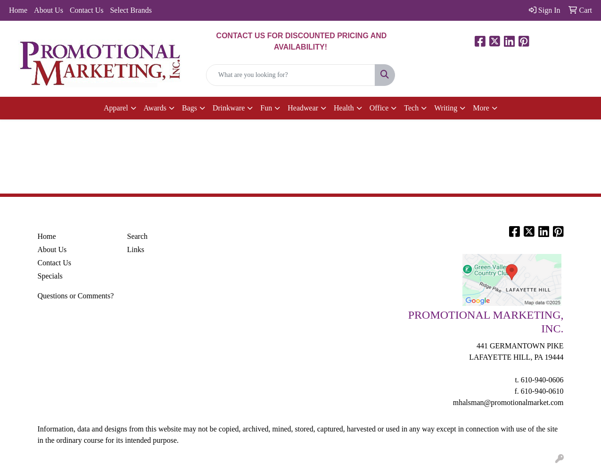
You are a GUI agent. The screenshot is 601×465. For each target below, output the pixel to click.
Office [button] (379, 108)
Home (18, 10)
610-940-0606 (542, 380)
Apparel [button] (116, 108)
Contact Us (87, 10)
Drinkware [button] (229, 108)
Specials (50, 276)
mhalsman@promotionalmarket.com (508, 402)
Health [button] (344, 108)
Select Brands (130, 10)
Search (137, 236)
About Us (48, 10)
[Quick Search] (290, 75)
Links (135, 249)
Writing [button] (445, 108)
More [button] (481, 108)
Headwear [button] (303, 108)
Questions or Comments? (76, 296)
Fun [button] (266, 108)
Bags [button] (189, 108)
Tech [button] (411, 108)
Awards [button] (155, 108)
